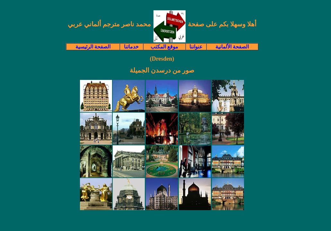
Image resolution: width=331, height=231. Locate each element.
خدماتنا (131, 46)
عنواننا (196, 46)
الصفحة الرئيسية (92, 46)
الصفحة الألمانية (232, 46)
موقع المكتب (164, 46)
